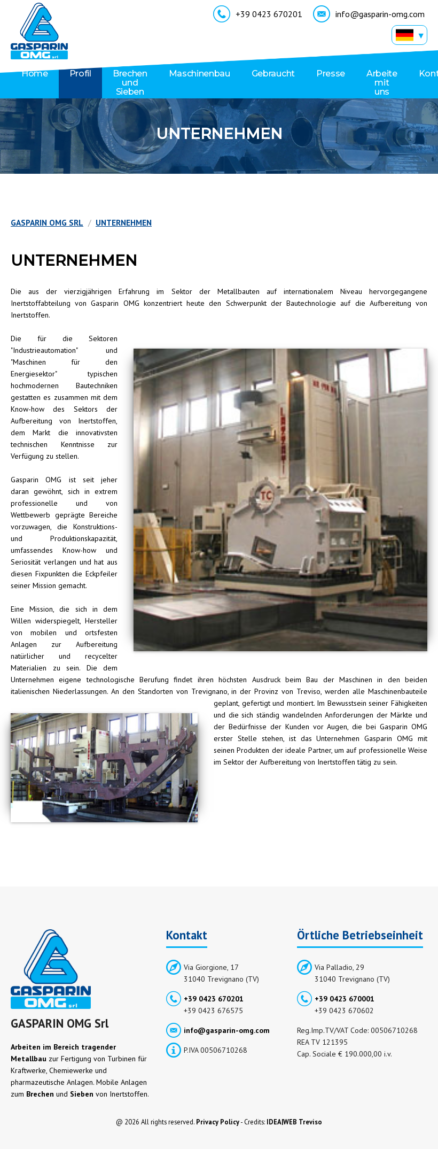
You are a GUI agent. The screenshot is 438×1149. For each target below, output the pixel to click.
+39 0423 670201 (257, 15)
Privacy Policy (217, 1121)
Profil (80, 73)
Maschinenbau (199, 73)
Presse (330, 73)
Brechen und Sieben (130, 82)
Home (34, 73)
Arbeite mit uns (381, 82)
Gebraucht (273, 73)
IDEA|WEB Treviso (294, 1121)
